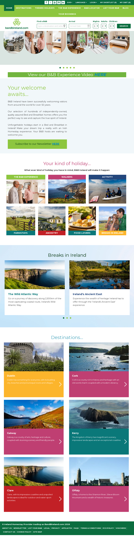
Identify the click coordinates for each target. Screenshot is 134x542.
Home (9, 8)
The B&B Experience (69, 8)
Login (93, 2)
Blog (126, 8)
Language (81, 2)
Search (124, 26)
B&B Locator (92, 8)
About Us (7, 528)
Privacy (55, 528)
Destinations (23, 8)
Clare (10, 490)
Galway (11, 433)
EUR (69, 2)
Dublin (11, 375)
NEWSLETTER (20, 528)
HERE (100, 74)
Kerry (75, 433)
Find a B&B (42, 21)
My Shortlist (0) (108, 2)
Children (112, 21)
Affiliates (67, 528)
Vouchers (121, 528)
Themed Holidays (45, 8)
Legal (47, 528)
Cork (75, 375)
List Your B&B (111, 8)
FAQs (76, 528)
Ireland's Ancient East (87, 294)
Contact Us (9, 532)
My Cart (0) (125, 2)
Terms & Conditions (90, 528)
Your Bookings (67, 14)
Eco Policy (108, 528)
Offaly (76, 490)
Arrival (72, 21)
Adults (104, 21)
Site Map (37, 532)
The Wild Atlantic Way (23, 294)
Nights (96, 21)
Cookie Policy (24, 532)
